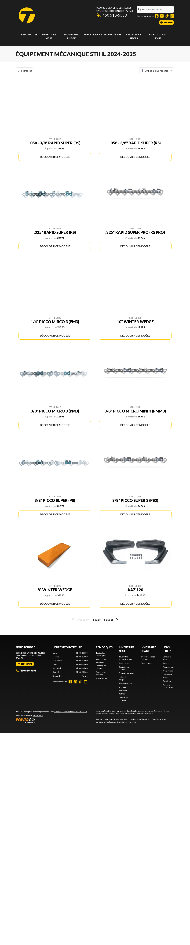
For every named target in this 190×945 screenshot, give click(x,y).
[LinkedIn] (172, 16)
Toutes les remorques (101, 654)
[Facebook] (157, 16)
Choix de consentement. (127, 722)
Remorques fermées (101, 666)
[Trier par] (156, 70)
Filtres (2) (24, 71)
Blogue (166, 663)
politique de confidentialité (150, 719)
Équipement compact (124, 668)
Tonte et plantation (123, 688)
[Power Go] (52, 720)
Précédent (80, 620)
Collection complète (123, 698)
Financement (93, 34)
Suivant (111, 620)
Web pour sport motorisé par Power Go (70, 711)
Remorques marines (101, 673)
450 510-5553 (111, 15)
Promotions (112, 34)
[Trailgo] (26, 15)
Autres (122, 694)
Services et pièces (167, 675)
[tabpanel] (70, 664)
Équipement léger (126, 673)
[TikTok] (167, 16)
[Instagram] (162, 16)
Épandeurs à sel (125, 683)
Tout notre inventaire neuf (125, 658)
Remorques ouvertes (101, 660)
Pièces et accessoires (168, 686)
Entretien (167, 681)
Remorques (29, 34)
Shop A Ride (38, 715)
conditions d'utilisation (105, 722)
